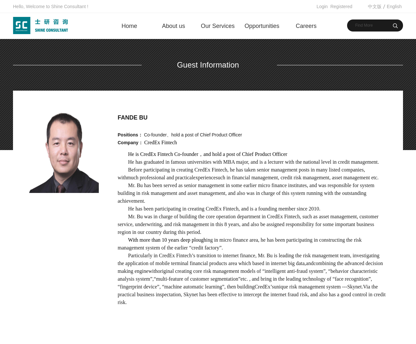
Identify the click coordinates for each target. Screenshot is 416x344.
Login (322, 6)
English (394, 6)
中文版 (375, 6)
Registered (341, 6)
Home (129, 26)
